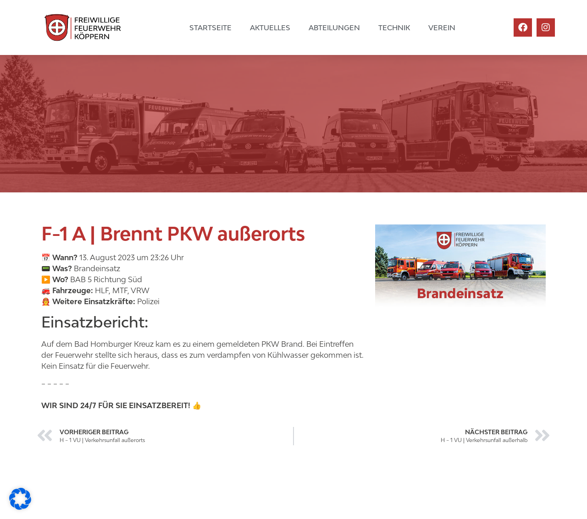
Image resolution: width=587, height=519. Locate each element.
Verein (441, 27)
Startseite (210, 27)
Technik (394, 27)
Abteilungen (334, 27)
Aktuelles (270, 27)
